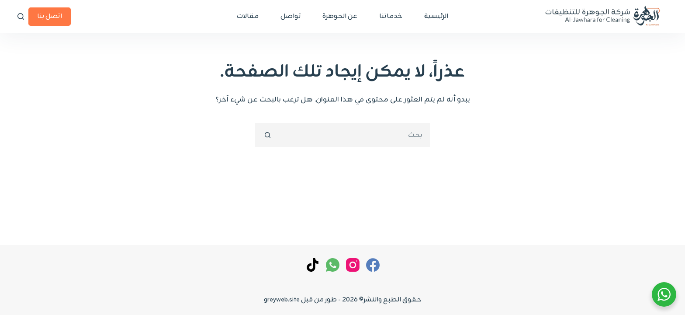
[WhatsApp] (332, 265)
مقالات (248, 16)
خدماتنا (390, 16)
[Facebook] (373, 265)
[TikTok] (312, 265)
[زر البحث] (267, 135)
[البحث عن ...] (354, 135)
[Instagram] (353, 265)
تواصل (290, 16)
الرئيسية (436, 16)
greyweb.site (282, 299)
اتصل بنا (49, 16)
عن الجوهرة (339, 16)
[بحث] (20, 16)
